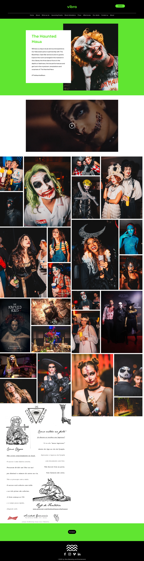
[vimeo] (74, 554)
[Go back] (72, 532)
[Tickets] (120, 6)
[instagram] (70, 554)
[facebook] (65, 554)
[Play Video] (72, 125)
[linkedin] (79, 554)
